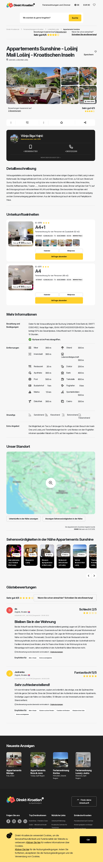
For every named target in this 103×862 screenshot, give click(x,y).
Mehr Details (77, 236)
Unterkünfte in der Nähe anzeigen (23, 519)
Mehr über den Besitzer (51, 157)
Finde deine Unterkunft (84, 801)
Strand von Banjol (80, 828)
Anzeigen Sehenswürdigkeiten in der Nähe (64, 519)
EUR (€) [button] (86, 5)
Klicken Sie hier (33, 842)
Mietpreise (71, 251)
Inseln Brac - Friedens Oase (38, 821)
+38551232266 (71, 148)
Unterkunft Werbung (58, 821)
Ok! (88, 839)
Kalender (47, 251)
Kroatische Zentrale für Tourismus (59, 826)
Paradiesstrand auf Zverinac (83, 821)
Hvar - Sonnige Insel (36, 828)
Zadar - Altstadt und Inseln (38, 825)
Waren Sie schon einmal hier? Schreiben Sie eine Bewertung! (65, 598)
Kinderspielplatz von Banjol (83, 825)
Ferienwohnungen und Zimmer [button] (56, 5)
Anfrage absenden (59, 256)
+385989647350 (30, 148)
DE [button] (76, 5)
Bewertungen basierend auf (50, 34)
